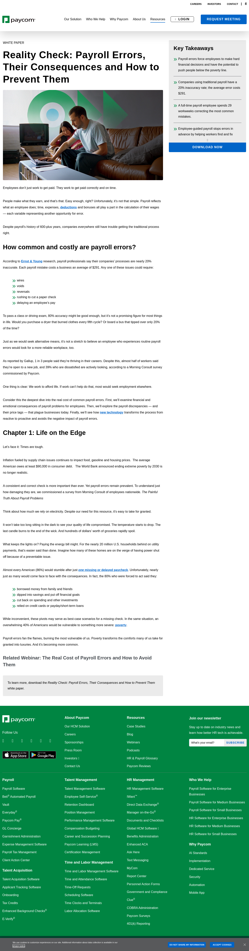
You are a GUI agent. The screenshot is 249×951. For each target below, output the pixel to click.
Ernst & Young (31, 261)
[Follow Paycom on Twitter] (16, 741)
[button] (72, 19)
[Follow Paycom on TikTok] (53, 741)
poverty (120, 625)
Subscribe (235, 742)
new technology (111, 412)
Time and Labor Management (89, 862)
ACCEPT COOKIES (222, 945)
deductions (68, 207)
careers (196, 4)
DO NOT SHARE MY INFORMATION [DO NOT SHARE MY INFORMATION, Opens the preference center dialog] (186, 945)
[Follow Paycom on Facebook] (25, 741)
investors (214, 4)
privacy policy (19, 946)
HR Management (140, 780)
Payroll (8, 780)
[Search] (246, 4)
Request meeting (224, 19)
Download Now (207, 147)
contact (232, 4)
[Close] (244, 944)
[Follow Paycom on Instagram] (35, 741)
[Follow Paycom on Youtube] (44, 741)
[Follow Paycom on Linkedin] (6, 741)
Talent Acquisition (17, 870)
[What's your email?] (206, 743)
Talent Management (81, 780)
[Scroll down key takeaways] (207, 140)
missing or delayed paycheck (103, 570)
